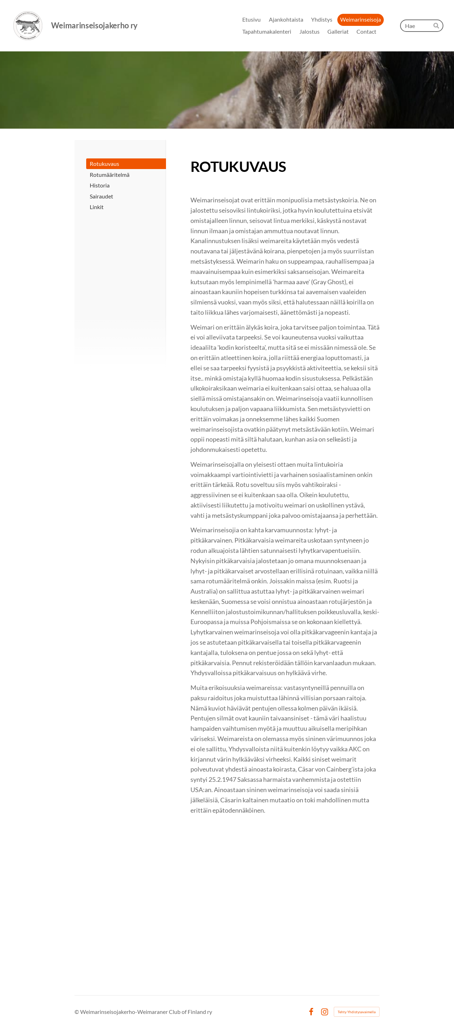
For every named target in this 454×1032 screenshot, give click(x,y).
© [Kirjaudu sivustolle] (77, 1011)
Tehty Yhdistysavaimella (357, 1012)
